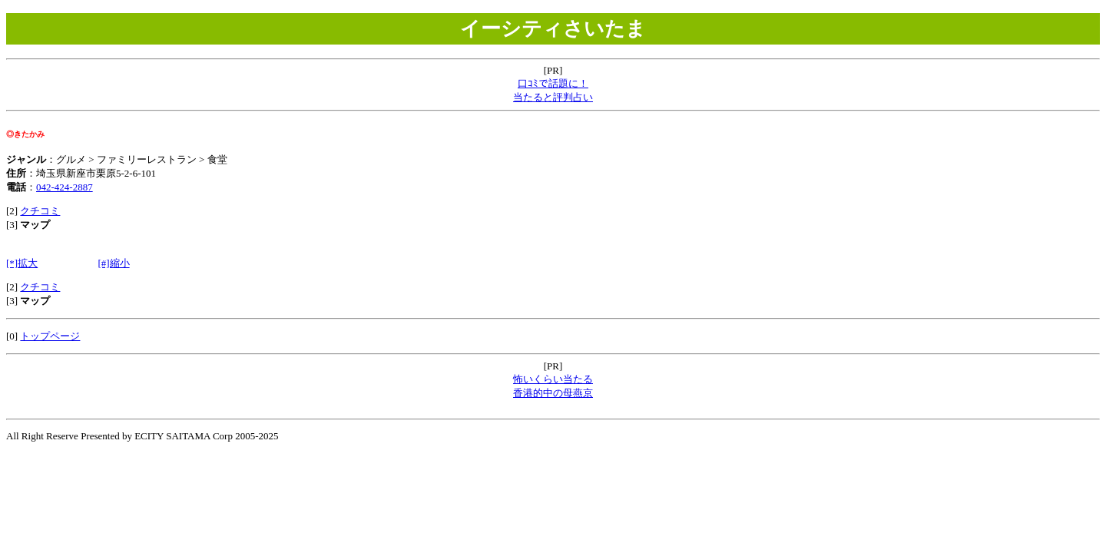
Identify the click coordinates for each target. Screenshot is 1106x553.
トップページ (50, 336)
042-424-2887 (64, 187)
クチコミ (40, 211)
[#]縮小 (113, 263)
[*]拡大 (22, 263)
